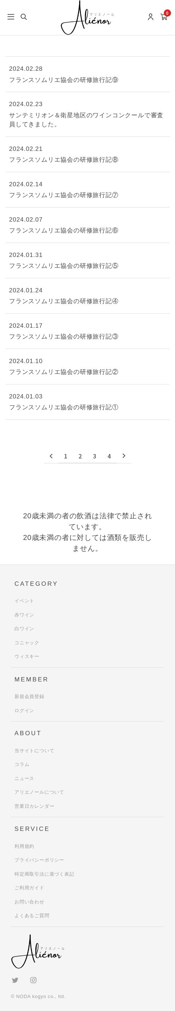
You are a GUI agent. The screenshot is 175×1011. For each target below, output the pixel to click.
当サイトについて (34, 750)
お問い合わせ (29, 902)
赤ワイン (24, 615)
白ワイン (24, 628)
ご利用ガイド (29, 887)
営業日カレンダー (34, 806)
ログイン (24, 710)
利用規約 (24, 846)
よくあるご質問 (32, 915)
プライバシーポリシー (39, 860)
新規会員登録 (29, 696)
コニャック (26, 642)
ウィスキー (26, 656)
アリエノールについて (39, 792)
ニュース (24, 778)
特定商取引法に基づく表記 (44, 874)
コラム (21, 764)
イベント (24, 600)
